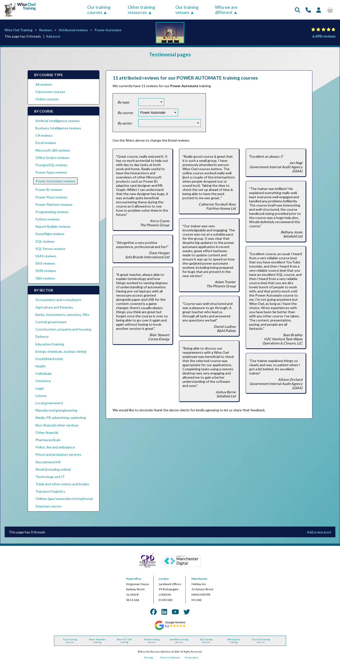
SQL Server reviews (50, 249)
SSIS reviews (45, 263)
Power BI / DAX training (124, 640)
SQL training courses (206, 640)
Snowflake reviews (49, 234)
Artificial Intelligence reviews (57, 121)
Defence (42, 336)
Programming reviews (52, 212)
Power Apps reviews (51, 172)
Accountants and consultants (58, 300)
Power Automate (108, 30)
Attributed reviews (73, 30)
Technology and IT (50, 477)
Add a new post (319, 532)
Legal (39, 388)
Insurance (43, 381)
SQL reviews (45, 241)
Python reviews (47, 219)
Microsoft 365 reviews (52, 150)
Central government (51, 322)
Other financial (46, 432)
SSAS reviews (45, 256)
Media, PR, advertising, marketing (60, 417)
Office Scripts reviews (52, 157)
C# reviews (44, 135)
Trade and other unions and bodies (62, 484)
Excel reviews (45, 143)
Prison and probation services (58, 454)
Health (40, 366)
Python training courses (151, 640)
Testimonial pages (170, 54)
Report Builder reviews (53, 226)
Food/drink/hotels (49, 359)
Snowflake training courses (179, 640)
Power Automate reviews (55, 181)
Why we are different (226, 10)
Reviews (45, 30)
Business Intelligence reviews (58, 128)
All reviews (43, 84)
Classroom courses (50, 92)
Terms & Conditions (170, 657)
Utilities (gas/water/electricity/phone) (64, 499)
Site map (148, 657)
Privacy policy (191, 657)
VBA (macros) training (233, 640)
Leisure (41, 396)
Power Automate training (97, 640)
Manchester (199, 578)
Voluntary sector (48, 506)
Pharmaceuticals (48, 440)
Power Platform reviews (54, 204)
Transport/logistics (50, 491)
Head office (133, 578)
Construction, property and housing (63, 329)
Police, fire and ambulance (55, 447)
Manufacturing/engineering (56, 410)
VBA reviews (45, 278)
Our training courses (98, 10)
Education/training (49, 344)
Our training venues (187, 10)
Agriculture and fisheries (54, 307)
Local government (49, 403)
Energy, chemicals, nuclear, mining (60, 351)
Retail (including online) (53, 469)
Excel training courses (70, 640)
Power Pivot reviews (51, 197)
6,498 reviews (324, 36)
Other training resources (141, 10)
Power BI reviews (49, 189)
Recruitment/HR (48, 462)
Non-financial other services (57, 425)
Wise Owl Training (18, 30)
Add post (53, 36)
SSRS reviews (45, 271)
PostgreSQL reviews (51, 165)
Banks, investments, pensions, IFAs (62, 314)
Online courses (47, 99)
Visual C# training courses (261, 640)
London (164, 578)
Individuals (43, 373)
